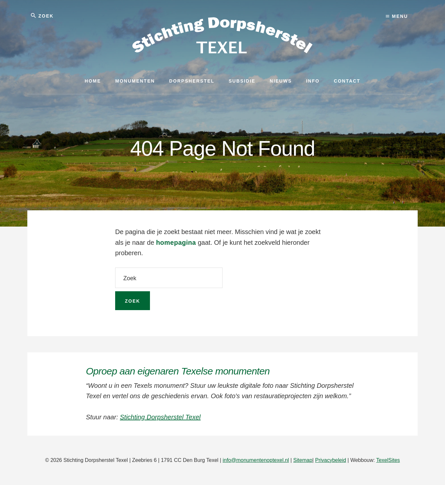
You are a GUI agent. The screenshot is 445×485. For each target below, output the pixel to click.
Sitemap (302, 460)
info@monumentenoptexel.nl (255, 460)
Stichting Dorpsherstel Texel (160, 417)
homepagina (176, 242)
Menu (397, 16)
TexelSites (388, 460)
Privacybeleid (330, 460)
